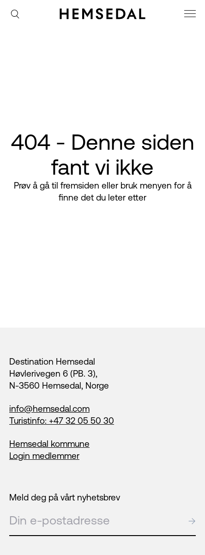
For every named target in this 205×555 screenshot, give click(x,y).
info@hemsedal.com (49, 408)
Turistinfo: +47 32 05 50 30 (61, 420)
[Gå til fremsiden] (102, 13)
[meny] (191, 15)
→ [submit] (192, 520)
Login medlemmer (44, 456)
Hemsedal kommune (49, 444)
